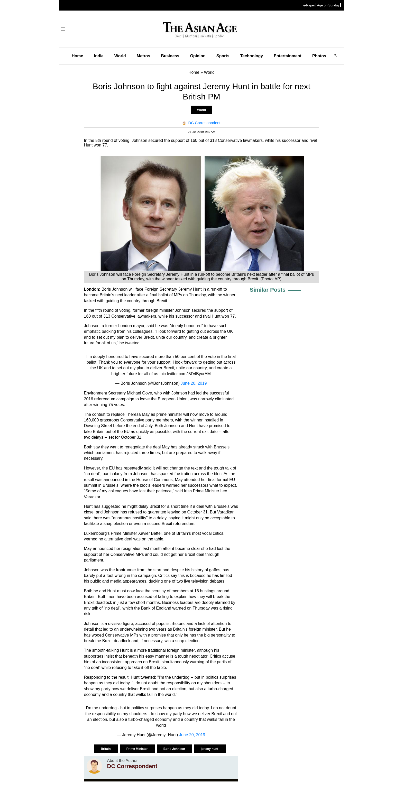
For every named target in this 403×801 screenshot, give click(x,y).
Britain (106, 749)
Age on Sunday (328, 5)
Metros (143, 56)
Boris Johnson (174, 749)
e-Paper (309, 5)
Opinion (197, 56)
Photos (319, 56)
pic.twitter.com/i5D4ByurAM (185, 374)
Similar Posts (268, 290)
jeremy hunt (210, 749)
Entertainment (287, 56)
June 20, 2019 (194, 383)
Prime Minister (137, 749)
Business (170, 56)
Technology (251, 56)
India (98, 56)
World (120, 56)
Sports (223, 56)
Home (77, 56)
